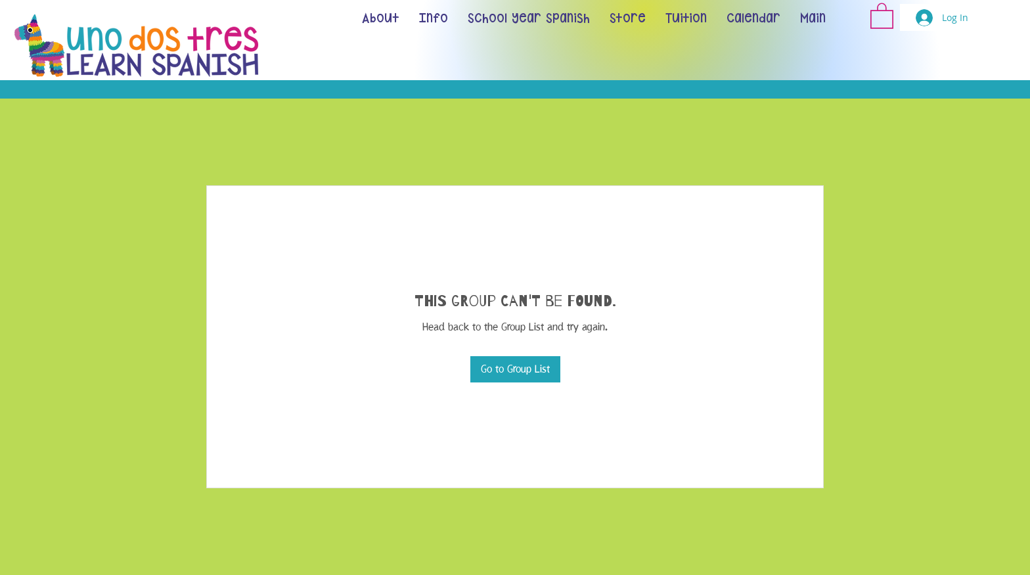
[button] (881, 15)
